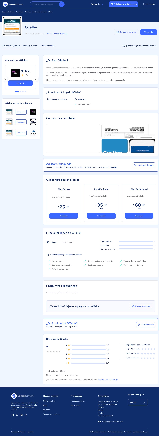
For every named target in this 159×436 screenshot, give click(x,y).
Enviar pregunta (141, 306)
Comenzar (64, 216)
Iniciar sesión (149, 4)
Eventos (46, 410)
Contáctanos (103, 396)
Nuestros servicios (78, 401)
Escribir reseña (146, 324)
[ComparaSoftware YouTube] (17, 414)
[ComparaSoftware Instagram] (26, 414)
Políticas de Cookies (115, 432)
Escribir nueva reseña (57, 33)
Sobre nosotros (49, 401)
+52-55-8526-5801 (105, 416)
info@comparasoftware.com (110, 421)
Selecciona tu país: (136, 394)
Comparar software (126, 32)
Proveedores (76, 396)
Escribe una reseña (108, 379)
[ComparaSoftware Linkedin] (12, 414)
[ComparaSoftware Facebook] (21, 414)
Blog (45, 405)
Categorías (97, 4)
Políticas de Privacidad (97, 432)
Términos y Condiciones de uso (136, 432)
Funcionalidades (48, 45)
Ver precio (148, 32)
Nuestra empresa (50, 396)
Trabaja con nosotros (51, 414)
